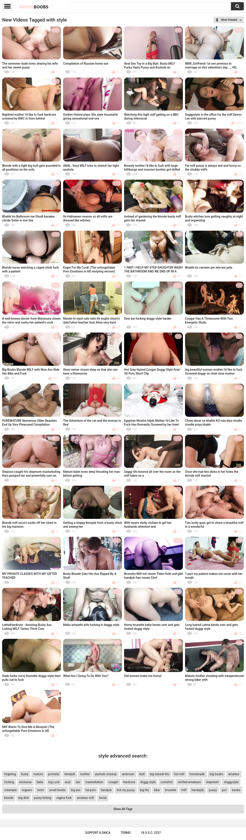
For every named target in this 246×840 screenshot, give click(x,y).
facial (102, 798)
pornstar (53, 774)
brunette (170, 790)
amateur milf (85, 798)
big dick (23, 798)
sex (78, 782)
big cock (54, 782)
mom (40, 790)
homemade (197, 774)
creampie (10, 790)
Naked (33, 7)
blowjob (70, 774)
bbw (157, 790)
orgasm (27, 790)
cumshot (167, 782)
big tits (144, 790)
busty (24, 774)
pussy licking (42, 798)
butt (142, 774)
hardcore (129, 782)
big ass (76, 790)
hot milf (179, 774)
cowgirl (113, 782)
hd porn (91, 790)
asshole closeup (106, 774)
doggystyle (231, 782)
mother (85, 774)
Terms (126, 832)
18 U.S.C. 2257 (151, 832)
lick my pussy (126, 790)
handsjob (198, 790)
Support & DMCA (97, 832)
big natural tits (159, 774)
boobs (236, 790)
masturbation (94, 782)
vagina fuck (64, 798)
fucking (9, 782)
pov (224, 790)
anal (67, 782)
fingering (10, 774)
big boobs (216, 774)
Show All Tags (123, 809)
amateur (233, 774)
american (128, 774)
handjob (106, 790)
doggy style (148, 782)
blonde (8, 798)
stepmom (212, 782)
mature (38, 774)
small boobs (57, 790)
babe (40, 782)
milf (183, 790)
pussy (213, 790)
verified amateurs (189, 782)
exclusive (25, 782)
